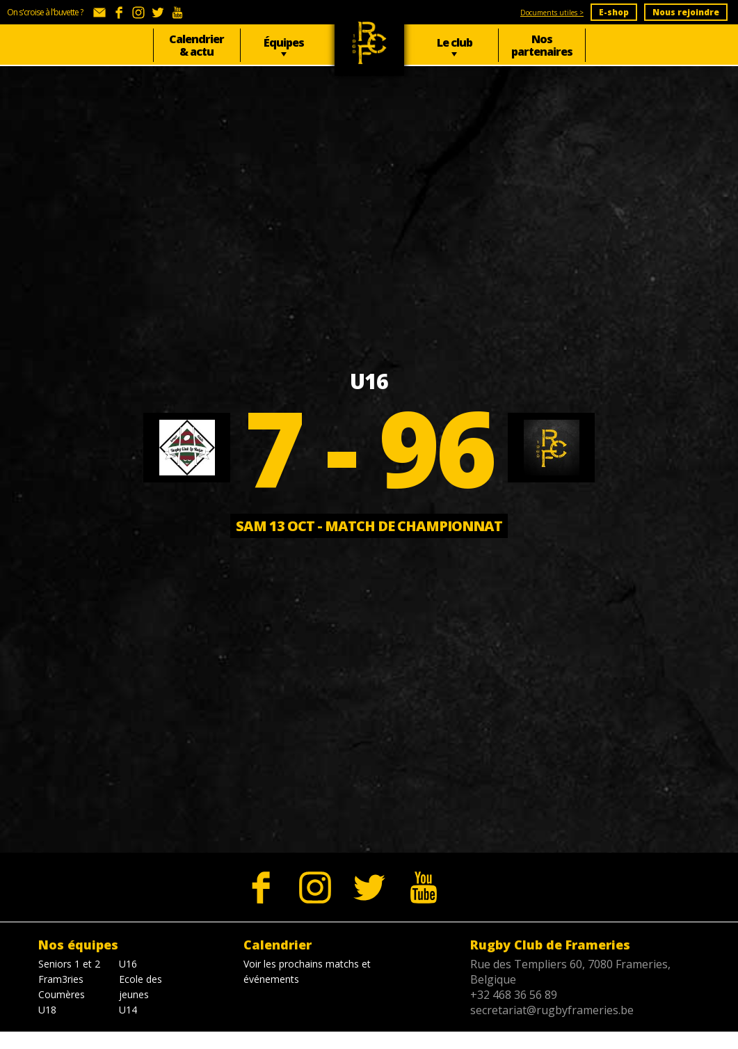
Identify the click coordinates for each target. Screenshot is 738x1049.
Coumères (61, 994)
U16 (128, 963)
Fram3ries (60, 979)
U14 (128, 1009)
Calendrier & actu (196, 45)
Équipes (284, 42)
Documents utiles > (552, 12)
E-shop (614, 12)
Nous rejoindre (685, 12)
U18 (47, 1009)
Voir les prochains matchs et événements (307, 971)
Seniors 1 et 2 (69, 963)
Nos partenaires (541, 45)
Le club (454, 42)
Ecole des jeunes (140, 986)
